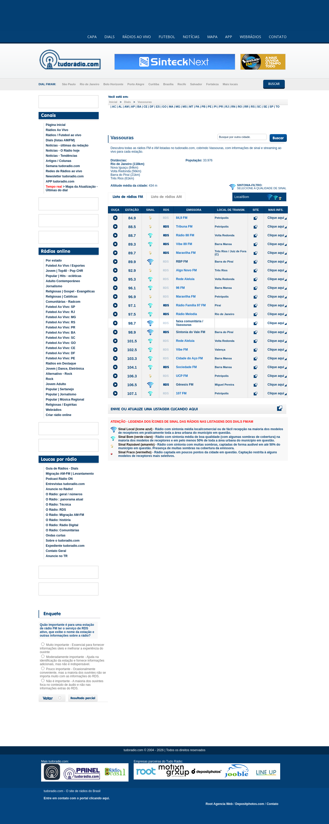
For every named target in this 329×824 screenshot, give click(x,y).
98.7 (132, 323)
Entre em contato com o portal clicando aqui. (77, 798)
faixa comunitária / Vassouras (189, 323)
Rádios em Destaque (61, 363)
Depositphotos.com (249, 804)
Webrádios (53, 410)
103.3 (132, 358)
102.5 (132, 350)
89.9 (132, 261)
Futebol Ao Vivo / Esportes (65, 265)
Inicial (113, 101)
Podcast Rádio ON (59, 479)
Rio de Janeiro (89, 84)
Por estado (54, 260)
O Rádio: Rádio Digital (62, 525)
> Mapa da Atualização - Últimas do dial (72, 188)
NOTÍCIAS (191, 36)
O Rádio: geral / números (64, 494)
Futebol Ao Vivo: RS (60, 322)
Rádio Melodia (186, 314)
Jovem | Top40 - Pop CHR (64, 271)
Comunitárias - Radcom (63, 301)
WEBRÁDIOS (250, 36)
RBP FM (182, 261)
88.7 (132, 235)
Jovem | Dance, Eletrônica (65, 368)
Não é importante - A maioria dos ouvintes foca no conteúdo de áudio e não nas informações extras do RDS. (71, 684)
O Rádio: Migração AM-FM (65, 515)
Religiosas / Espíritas (61, 404)
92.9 (132, 270)
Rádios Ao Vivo (57, 130)
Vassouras (145, 101)
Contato (272, 804)
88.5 (132, 226)
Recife (182, 84)
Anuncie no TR (57, 556)
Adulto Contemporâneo (63, 281)
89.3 (132, 244)
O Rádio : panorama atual (64, 499)
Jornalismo (54, 286)
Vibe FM (182, 349)
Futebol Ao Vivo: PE (60, 358)
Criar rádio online (58, 415)
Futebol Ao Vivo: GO (61, 343)
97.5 (132, 314)
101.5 (132, 341)
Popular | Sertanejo (60, 389)
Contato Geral (56, 551)
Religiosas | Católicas (61, 296)
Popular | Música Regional (65, 399)
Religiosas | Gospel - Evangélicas (70, 291)
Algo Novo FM (186, 270)
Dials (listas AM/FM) (60, 140)
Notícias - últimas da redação (67, 145)
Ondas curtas (56, 535)
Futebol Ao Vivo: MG (61, 317)
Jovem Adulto (56, 384)
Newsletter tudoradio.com (65, 176)
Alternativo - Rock (59, 374)
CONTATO (278, 36)
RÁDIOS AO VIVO (136, 36)
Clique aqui (276, 218)
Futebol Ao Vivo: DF (60, 353)
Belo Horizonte (113, 84)
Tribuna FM (184, 226)
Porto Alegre (135, 84)
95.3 (132, 279)
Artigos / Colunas (58, 161)
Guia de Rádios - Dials (62, 468)
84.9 (132, 218)
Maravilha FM (186, 253)
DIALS (109, 36)
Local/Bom (241, 197)
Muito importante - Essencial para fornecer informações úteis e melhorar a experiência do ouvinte (72, 648)
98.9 (132, 332)
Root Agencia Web (219, 804)
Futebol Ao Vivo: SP (60, 307)
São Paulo (69, 84)
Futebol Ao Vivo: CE (60, 348)
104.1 (132, 367)
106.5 (132, 385)
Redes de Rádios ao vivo (64, 171)
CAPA (92, 36)
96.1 (132, 288)
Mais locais (230, 84)
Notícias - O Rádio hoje (62, 150)
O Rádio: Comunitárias (62, 530)
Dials (127, 101)
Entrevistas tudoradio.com (65, 484)
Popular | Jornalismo (61, 394)
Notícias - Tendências (61, 156)
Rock (49, 379)
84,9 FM (181, 218)
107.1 (132, 393)
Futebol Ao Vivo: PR (60, 327)
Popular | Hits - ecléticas (63, 276)
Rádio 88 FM (185, 235)
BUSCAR (274, 84)
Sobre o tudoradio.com (62, 540)
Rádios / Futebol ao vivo (63, 135)
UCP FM (182, 376)
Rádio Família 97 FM (191, 305)
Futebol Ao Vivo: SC (60, 338)
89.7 (132, 253)
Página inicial (56, 125)
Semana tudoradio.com (63, 166)
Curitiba (153, 84)
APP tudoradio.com (60, 181)
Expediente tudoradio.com (65, 546)
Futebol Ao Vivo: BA (60, 332)
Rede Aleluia (185, 279)
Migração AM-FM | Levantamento (70, 473)
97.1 (132, 305)
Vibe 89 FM (184, 244)
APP (228, 36)
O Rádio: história (58, 520)
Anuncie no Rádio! (59, 489)
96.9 (132, 296)
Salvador (196, 84)
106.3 (132, 376)
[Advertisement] (198, 120)
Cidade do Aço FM (189, 358)
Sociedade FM (186, 367)
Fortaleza (212, 84)
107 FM (181, 393)
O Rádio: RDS (56, 509)
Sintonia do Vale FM (190, 332)
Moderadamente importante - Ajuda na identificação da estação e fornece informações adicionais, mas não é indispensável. (72, 660)
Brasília (168, 84)
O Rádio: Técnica (58, 504)
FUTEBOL (167, 36)
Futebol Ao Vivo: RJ (60, 312)
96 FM (180, 288)
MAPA (212, 36)
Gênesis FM (184, 384)
